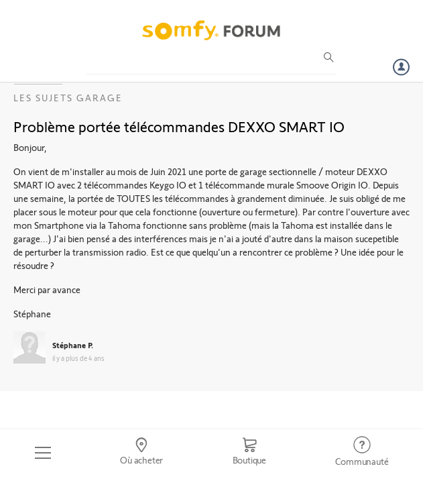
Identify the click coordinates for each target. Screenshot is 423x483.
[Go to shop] (249, 452)
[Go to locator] (141, 452)
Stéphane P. (72, 345)
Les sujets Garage (68, 97)
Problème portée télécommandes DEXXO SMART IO (179, 126)
